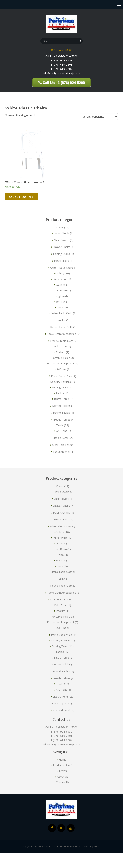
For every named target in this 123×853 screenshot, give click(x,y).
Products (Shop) (62, 765)
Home (62, 759)
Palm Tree (60, 346)
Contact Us (62, 782)
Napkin (61, 320)
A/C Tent (61, 431)
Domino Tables (61, 405)
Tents (59, 425)
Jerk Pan (60, 301)
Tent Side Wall (61, 451)
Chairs (60, 227)
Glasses (60, 284)
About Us (62, 776)
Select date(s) (21, 196)
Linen (60, 307)
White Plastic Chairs (61, 267)
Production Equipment (60, 363)
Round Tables (61, 412)
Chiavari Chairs (61, 247)
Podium (60, 352)
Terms (63, 771)
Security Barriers (60, 381)
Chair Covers (61, 240)
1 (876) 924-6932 (61, 731)
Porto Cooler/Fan (61, 376)
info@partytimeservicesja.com (61, 744)
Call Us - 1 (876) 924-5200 (61, 727)
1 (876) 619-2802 (61, 740)
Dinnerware (60, 279)
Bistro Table (61, 399)
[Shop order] (99, 116)
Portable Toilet (60, 358)
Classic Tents (61, 438)
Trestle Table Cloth (61, 340)
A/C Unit (61, 369)
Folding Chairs (61, 254)
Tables (60, 393)
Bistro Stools (61, 233)
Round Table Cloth (61, 327)
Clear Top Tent (61, 444)
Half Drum (60, 290)
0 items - (61, 50)
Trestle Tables (61, 419)
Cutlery (59, 273)
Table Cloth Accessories (61, 334)
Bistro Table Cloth (61, 313)
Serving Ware (60, 387)
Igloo (61, 296)
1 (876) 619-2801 (61, 735)
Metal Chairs (61, 260)
